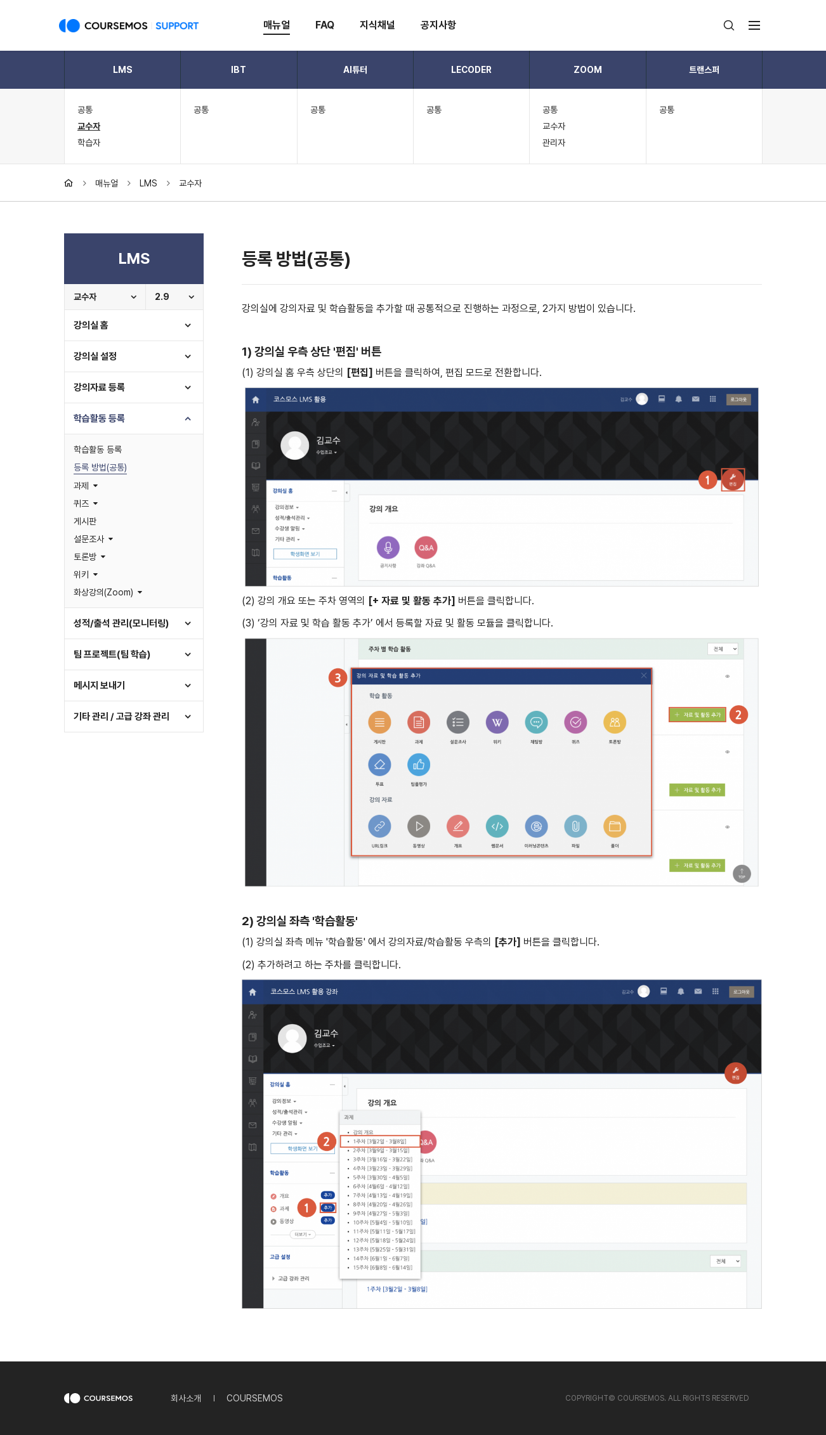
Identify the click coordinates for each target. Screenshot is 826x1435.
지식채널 (377, 25)
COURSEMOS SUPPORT (129, 25)
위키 (81, 574)
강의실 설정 (95, 356)
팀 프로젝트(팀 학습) (112, 654)
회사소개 (186, 1398)
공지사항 (438, 25)
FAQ (324, 25)
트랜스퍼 (704, 70)
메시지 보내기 (99, 685)
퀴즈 (81, 503)
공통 (85, 110)
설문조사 (89, 539)
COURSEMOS (254, 1398)
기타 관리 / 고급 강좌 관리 (121, 716)
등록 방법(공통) (100, 467)
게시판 (85, 521)
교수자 (88, 126)
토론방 (85, 557)
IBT (238, 70)
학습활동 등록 (99, 418)
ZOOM (588, 70)
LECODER (471, 70)
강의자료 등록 (99, 387)
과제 (81, 486)
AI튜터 (355, 70)
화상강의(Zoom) (103, 592)
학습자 (88, 143)
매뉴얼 (276, 25)
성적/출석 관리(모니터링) (121, 623)
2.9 (162, 297)
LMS (123, 70)
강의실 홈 (91, 325)
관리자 (553, 143)
